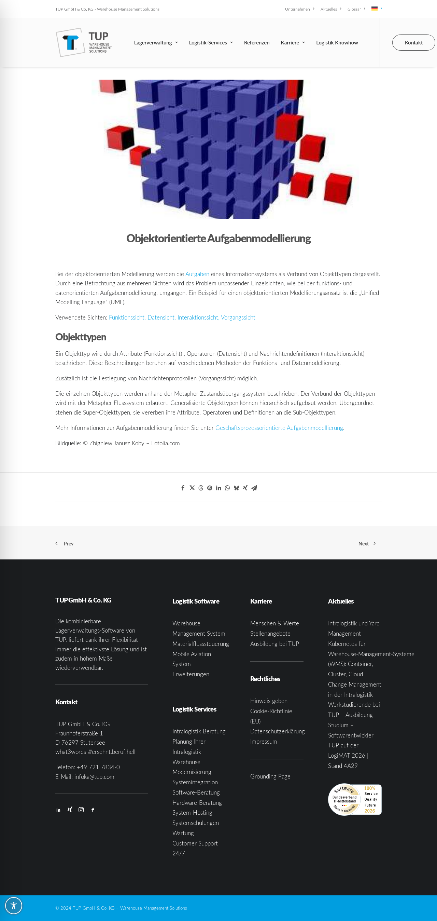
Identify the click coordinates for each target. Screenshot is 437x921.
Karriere (293, 42)
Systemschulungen (195, 823)
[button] (58, 810)
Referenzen (257, 42)
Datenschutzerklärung (277, 731)
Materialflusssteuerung (200, 644)
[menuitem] (300, 9)
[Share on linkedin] (218, 488)
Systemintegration (195, 782)
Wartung (183, 833)
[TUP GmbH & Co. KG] (83, 42)
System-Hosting (192, 812)
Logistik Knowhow (337, 42)
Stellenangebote (270, 633)
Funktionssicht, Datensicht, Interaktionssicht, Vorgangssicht (182, 317)
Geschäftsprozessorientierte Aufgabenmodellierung (279, 428)
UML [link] (117, 302)
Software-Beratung (196, 792)
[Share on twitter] (192, 488)
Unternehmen (299, 9)
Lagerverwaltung (156, 42)
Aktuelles (331, 9)
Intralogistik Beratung (199, 731)
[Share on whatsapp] (227, 488)
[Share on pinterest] (210, 488)
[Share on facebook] (183, 488)
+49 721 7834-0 (98, 767)
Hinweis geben (268, 701)
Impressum (263, 741)
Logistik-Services (211, 42)
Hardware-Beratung (197, 803)
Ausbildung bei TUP (274, 644)
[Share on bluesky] (236, 488)
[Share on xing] (245, 488)
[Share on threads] (201, 488)
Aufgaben (197, 274)
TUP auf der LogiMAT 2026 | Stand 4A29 (348, 755)
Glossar (356, 9)
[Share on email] (254, 488)
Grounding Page (270, 776)
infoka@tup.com (94, 777)
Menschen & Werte (274, 623)
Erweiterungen (190, 674)
